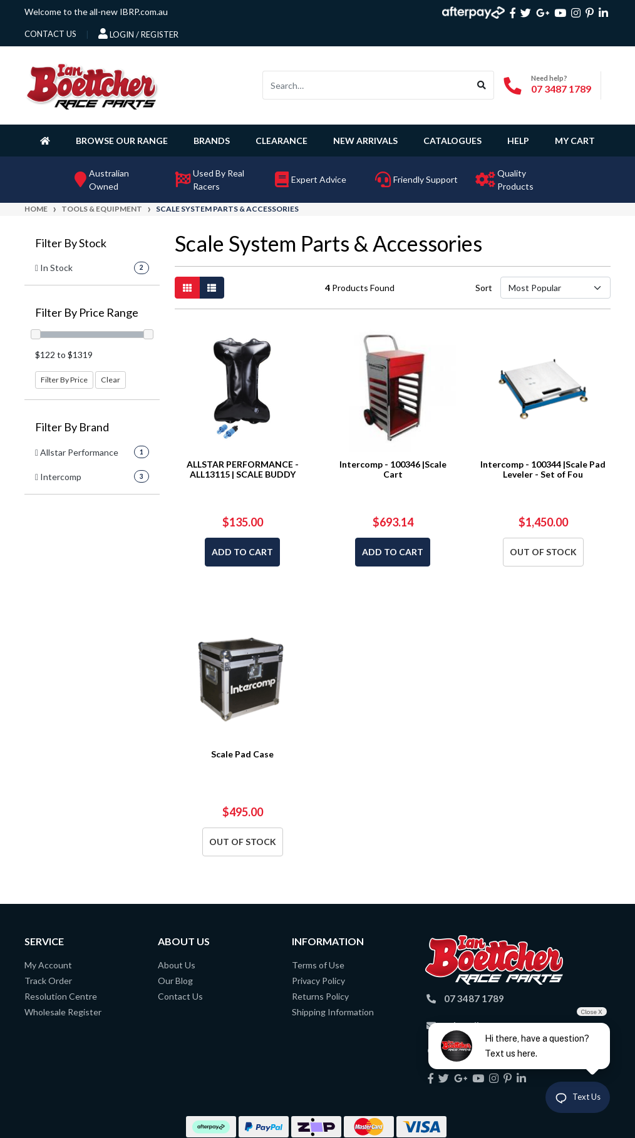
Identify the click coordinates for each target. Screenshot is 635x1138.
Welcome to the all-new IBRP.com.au (96, 11)
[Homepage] (47, 140)
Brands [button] (212, 140)
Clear (110, 379)
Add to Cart (242, 551)
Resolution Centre (60, 996)
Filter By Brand (72, 427)
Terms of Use (318, 965)
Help (518, 140)
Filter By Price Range (86, 312)
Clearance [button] (281, 140)
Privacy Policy (318, 980)
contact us (50, 34)
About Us (176, 965)
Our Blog (175, 980)
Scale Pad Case (242, 754)
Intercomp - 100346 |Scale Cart (393, 469)
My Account (48, 965)
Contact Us (180, 996)
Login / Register (138, 33)
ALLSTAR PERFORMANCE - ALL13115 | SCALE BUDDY (243, 469)
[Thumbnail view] (187, 288)
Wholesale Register (62, 1012)
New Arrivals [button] (365, 140)
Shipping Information (333, 1012)
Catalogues (452, 140)
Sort (483, 287)
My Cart (575, 140)
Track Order (48, 980)
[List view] (211, 288)
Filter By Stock (70, 243)
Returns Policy (320, 996)
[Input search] (366, 85)
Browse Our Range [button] (122, 140)
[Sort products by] (555, 288)
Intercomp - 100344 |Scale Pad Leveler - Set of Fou (543, 469)
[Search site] (482, 85)
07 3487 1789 (561, 89)
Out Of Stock (543, 551)
